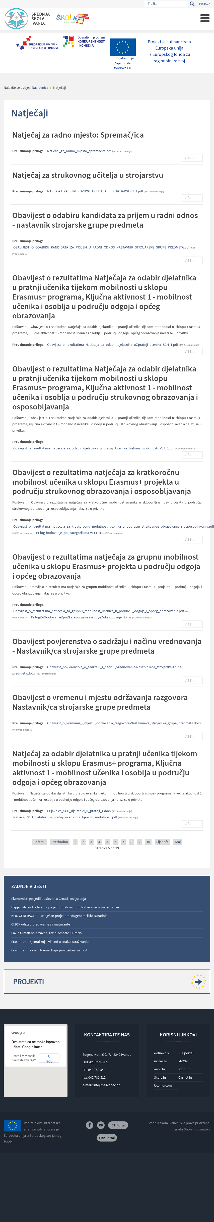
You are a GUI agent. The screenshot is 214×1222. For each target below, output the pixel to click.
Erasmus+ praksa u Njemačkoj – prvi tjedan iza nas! (49, 950)
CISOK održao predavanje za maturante (40, 924)
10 (148, 841)
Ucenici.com (163, 1085)
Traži (192, 4)
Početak (39, 841)
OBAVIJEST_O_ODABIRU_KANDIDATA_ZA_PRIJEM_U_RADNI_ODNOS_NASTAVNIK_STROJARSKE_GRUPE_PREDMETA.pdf (101, 247)
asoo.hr (159, 1069)
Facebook (90, 1125)
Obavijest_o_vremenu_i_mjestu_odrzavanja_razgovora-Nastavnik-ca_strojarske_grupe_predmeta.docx (124, 723)
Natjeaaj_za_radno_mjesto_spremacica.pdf (79, 151)
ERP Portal (107, 1137)
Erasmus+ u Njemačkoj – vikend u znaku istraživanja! (50, 941)
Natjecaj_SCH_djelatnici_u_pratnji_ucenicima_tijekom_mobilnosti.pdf (65, 817)
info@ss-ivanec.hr (106, 1085)
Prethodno (60, 841)
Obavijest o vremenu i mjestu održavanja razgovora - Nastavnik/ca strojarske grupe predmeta (102, 702)
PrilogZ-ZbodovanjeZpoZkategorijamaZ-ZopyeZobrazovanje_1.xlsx (81, 617)
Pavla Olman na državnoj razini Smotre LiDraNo (46, 933)
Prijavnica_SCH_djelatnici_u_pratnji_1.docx (79, 811)
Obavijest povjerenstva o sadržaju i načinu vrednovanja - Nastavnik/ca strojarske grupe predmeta (107, 646)
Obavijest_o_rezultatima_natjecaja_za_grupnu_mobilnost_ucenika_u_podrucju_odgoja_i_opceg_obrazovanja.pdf (99, 611)
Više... (190, 157)
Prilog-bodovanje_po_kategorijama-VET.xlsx (69, 532)
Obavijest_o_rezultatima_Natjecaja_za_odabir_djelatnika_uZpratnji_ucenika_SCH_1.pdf (113, 344)
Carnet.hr (185, 1077)
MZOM (183, 1061)
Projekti (107, 981)
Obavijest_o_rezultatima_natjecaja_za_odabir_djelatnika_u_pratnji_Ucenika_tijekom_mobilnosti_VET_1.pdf (94, 448)
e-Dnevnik (161, 1053)
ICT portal (185, 1053)
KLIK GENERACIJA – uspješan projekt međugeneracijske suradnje (59, 915)
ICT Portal (118, 1125)
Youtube (101, 1125)
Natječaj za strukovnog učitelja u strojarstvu (87, 175)
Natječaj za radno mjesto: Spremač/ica (78, 135)
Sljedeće (162, 841)
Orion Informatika (197, 1129)
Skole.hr (160, 1077)
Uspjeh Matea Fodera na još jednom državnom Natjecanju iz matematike (65, 907)
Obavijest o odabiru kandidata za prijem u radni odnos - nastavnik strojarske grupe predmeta (105, 220)
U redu (49, 1058)
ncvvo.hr (160, 1061)
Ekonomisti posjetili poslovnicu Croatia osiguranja (48, 898)
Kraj (178, 841)
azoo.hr (184, 1069)
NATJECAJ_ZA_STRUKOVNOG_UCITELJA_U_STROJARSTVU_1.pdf (95, 191)
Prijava (204, 4)
